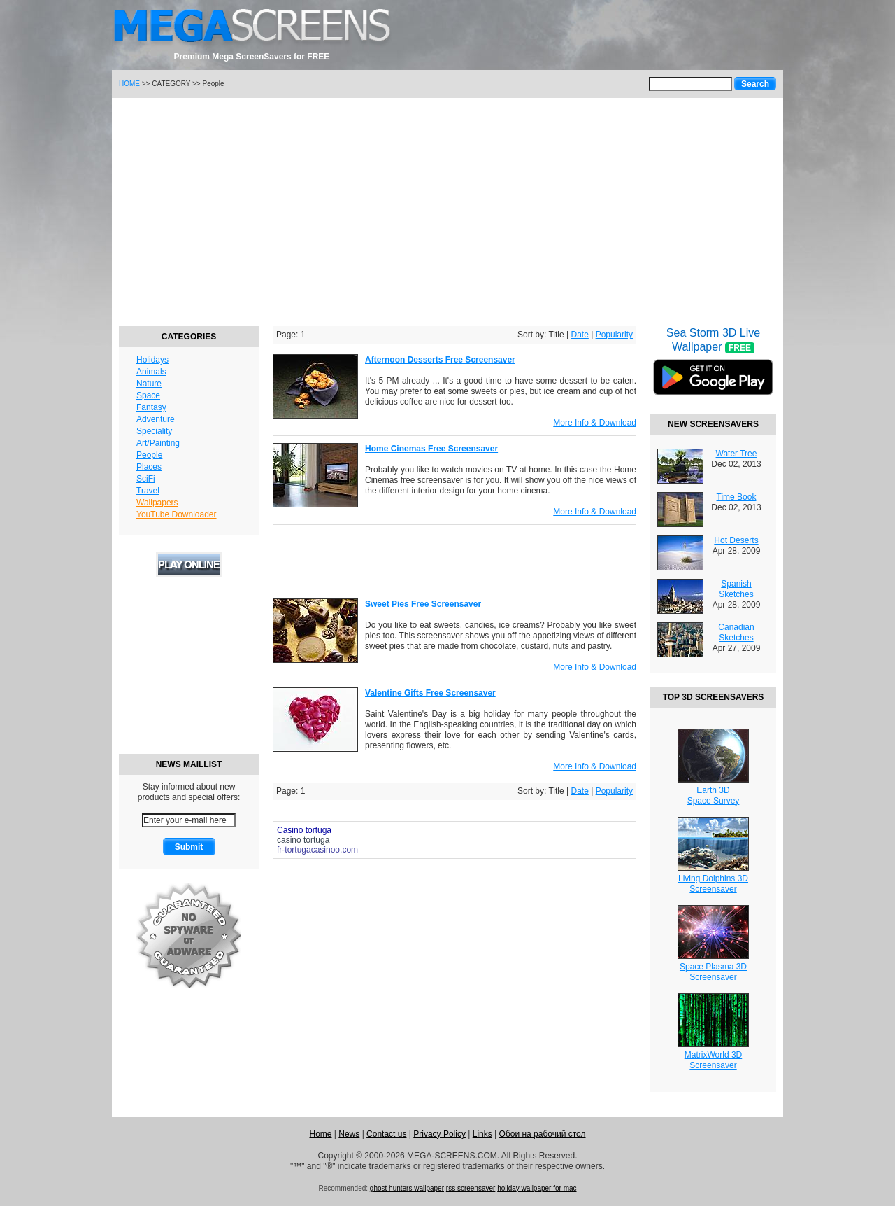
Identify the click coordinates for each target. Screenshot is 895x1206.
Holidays (152, 360)
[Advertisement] (447, 210)
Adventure (155, 419)
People (149, 455)
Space (148, 395)
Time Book (737, 497)
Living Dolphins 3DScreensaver (713, 884)
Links (482, 1134)
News (348, 1134)
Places (149, 467)
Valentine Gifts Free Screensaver (430, 693)
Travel (147, 491)
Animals (151, 372)
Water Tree (736, 453)
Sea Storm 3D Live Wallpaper (713, 370)
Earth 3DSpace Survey (713, 795)
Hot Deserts (736, 540)
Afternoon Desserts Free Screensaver (440, 360)
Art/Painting (158, 443)
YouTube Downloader (176, 514)
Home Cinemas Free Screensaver (431, 449)
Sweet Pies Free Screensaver (423, 604)
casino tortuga (303, 840)
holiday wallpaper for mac (536, 1188)
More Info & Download (594, 423)
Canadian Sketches (736, 632)
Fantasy (151, 407)
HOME (129, 83)
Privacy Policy (439, 1134)
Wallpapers (157, 502)
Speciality (154, 431)
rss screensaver (471, 1188)
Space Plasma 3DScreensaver (713, 972)
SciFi (145, 479)
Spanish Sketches (736, 589)
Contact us (386, 1134)
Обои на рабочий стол (542, 1134)
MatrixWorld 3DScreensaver (713, 1060)
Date (579, 334)
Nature (149, 383)
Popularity (614, 334)
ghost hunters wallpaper (407, 1188)
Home (320, 1134)
